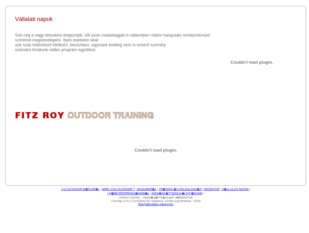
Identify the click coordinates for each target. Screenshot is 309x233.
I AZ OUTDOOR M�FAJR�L (80, 189)
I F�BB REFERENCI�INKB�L (128, 193)
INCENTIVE (211, 189)
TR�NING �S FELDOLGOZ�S (180, 189)
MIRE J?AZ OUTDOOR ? (118, 189)
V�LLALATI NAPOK (235, 189)
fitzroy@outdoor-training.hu (156, 204)
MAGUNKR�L (146, 189)
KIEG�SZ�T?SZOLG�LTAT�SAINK (177, 193)
